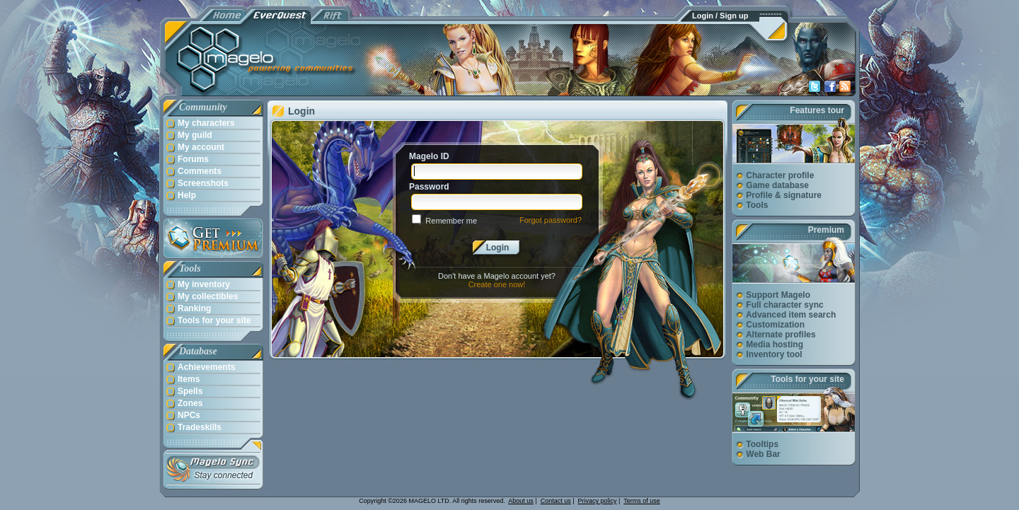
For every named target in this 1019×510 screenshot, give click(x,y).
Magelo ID (429, 156)
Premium (826, 230)
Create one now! (497, 284)
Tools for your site (807, 379)
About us (521, 500)
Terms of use (641, 500)
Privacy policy (597, 500)
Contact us (556, 500)
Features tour (817, 110)
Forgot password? (550, 220)
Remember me (451, 220)
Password (429, 187)
